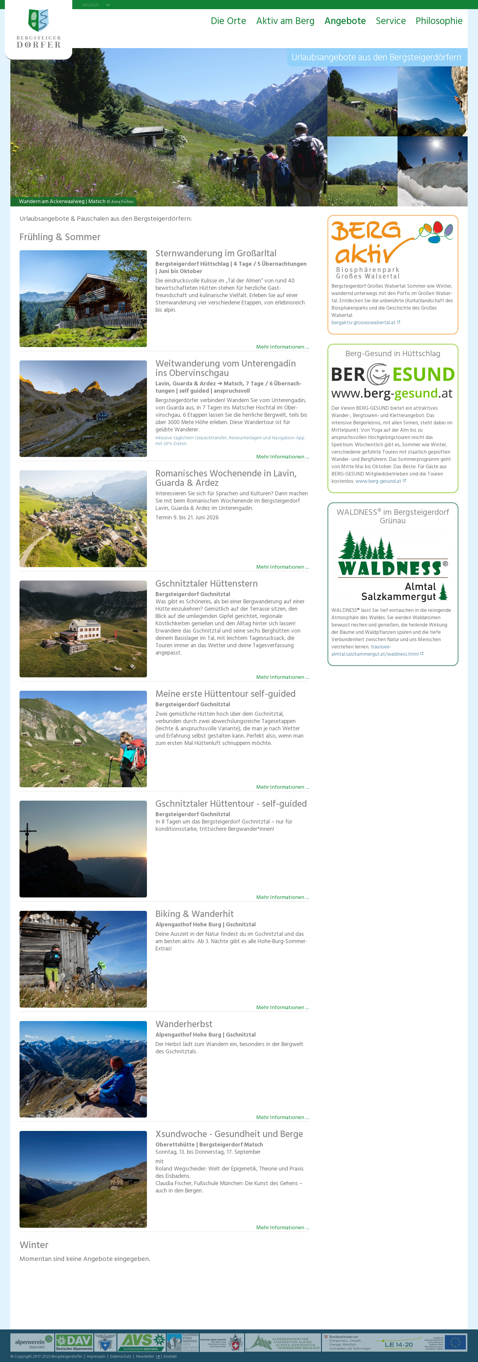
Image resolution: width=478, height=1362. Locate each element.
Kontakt (170, 1357)
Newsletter (145, 1357)
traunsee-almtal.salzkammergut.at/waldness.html (375, 651)
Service (391, 21)
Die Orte (228, 21)
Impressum (96, 1357)
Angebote (345, 21)
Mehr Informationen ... (282, 347)
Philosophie (439, 21)
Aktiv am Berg (285, 21)
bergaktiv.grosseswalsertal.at (363, 323)
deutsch (90, 5)
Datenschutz (121, 1357)
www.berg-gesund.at (378, 482)
